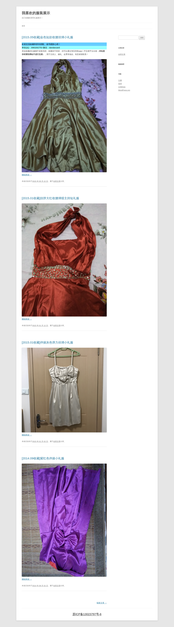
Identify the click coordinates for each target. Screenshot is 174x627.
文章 (121, 87)
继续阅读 (27, 175)
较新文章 (102, 603)
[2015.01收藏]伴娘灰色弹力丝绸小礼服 (47, 342)
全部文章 (56, 181)
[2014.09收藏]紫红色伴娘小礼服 (43, 458)
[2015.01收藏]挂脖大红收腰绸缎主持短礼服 (50, 198)
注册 (120, 80)
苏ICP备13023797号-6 (87, 614)
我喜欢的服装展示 (36, 13)
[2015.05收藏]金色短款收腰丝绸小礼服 (47, 37)
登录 (120, 84)
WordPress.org (124, 90)
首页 (23, 26)
